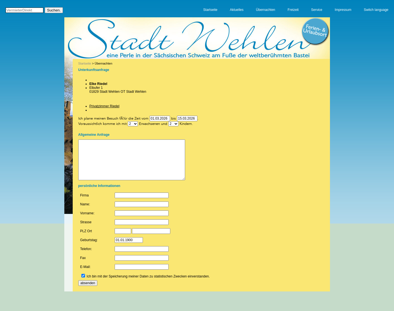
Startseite (211, 10)
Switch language (376, 10)
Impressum (343, 10)
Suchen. (54, 10)
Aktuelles (237, 10)
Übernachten (266, 10)
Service (317, 10)
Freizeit (293, 10)
